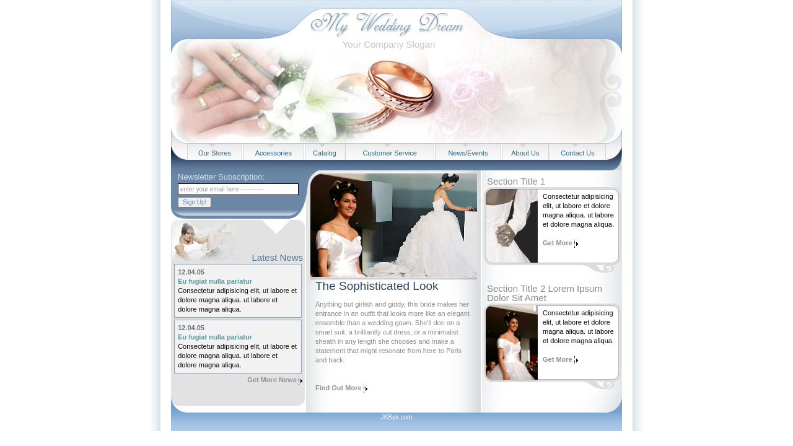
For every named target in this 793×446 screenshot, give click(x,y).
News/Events (468, 153)
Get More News (271, 379)
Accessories (273, 153)
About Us (525, 153)
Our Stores (214, 153)
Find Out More (338, 387)
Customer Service (389, 153)
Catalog (324, 153)
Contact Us (577, 153)
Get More (558, 243)
